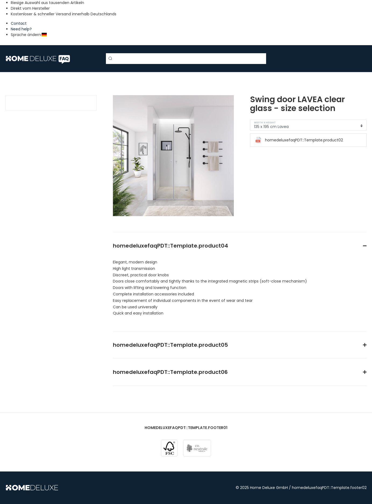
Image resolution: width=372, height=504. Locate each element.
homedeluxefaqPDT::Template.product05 (170, 345)
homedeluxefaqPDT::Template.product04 (170, 245)
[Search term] (186, 58)
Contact (19, 23)
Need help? (21, 29)
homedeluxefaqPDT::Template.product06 (170, 372)
